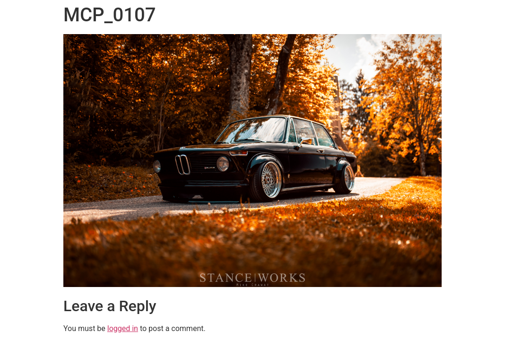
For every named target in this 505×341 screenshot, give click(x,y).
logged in (122, 328)
